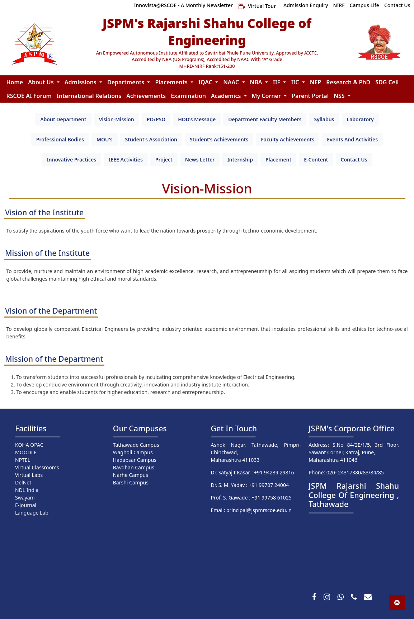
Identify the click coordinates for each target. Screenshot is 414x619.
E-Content (316, 159)
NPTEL (22, 459)
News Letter (200, 159)
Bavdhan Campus (133, 467)
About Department (63, 119)
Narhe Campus (130, 475)
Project (164, 159)
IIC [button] (295, 82)
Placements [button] (172, 82)
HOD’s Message (197, 119)
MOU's (104, 139)
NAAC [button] (231, 82)
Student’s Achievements (219, 139)
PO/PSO (156, 119)
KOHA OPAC (29, 444)
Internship (240, 159)
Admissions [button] (81, 82)
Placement (278, 159)
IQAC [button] (206, 82)
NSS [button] (340, 96)
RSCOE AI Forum (29, 96)
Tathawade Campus (136, 444)
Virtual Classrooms (37, 467)
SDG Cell (387, 82)
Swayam (25, 497)
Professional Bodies (60, 139)
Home (14, 82)
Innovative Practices (71, 159)
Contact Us (354, 159)
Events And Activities (352, 139)
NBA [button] (257, 82)
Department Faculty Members (264, 119)
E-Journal (25, 505)
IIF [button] (277, 82)
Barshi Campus (131, 482)
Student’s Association (151, 139)
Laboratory (360, 119)
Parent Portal (310, 96)
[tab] (63, 119)
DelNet (23, 482)
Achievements (146, 96)
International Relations (89, 96)
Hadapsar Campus (134, 459)
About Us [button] (41, 82)
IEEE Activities (126, 159)
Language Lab (31, 512)
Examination (188, 96)
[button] (397, 602)
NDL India (26, 490)
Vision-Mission (116, 119)
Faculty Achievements (287, 139)
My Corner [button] (267, 96)
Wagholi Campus (133, 452)
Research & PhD (348, 82)
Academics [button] (227, 96)
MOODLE (26, 452)
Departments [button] (126, 82)
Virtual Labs (29, 475)
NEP (315, 82)
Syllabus (324, 119)
